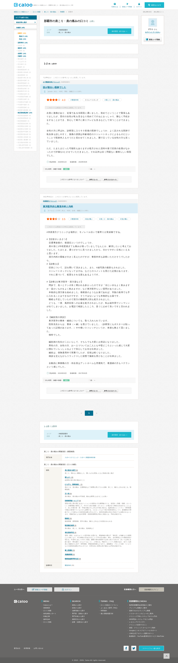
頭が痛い (89, 219)
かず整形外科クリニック (51, 82)
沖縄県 (62, 12)
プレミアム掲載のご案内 (138, 608)
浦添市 (22, 48)
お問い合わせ (38, 648)
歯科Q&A (46, 619)
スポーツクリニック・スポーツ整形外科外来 (80, 457)
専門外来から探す (78, 616)
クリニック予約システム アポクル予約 (143, 616)
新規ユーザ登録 (127, 7)
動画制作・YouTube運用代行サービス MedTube (146, 636)
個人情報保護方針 (107, 613)
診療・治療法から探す (80, 622)
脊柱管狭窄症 (69, 532)
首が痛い (124, 219)
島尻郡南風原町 (25, 113)
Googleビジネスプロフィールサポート (143, 630)
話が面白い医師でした (54, 87)
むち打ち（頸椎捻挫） (72, 484)
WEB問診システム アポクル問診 (141, 619)
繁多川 (23, 36)
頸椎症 (67, 518)
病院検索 (46, 608)
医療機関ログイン (151, 590)
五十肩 (67, 493)
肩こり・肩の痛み (50, 12)
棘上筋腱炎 (68, 550)
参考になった (93, 179)
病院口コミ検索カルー (21, 12)
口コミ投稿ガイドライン (109, 605)
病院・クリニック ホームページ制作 (142, 628)
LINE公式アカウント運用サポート (141, 633)
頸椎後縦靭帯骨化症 (72, 559)
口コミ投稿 (47, 622)
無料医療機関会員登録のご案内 (140, 605)
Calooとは (115, 7)
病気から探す (77, 605)
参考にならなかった (110, 179)
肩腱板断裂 (68, 554)
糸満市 (22, 53)
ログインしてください (152, 32)
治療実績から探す (78, 610)
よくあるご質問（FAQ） (109, 608)
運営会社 (17, 648)
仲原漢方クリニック (50, 201)
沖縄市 (22, 56)
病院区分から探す (78, 619)
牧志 (22, 39)
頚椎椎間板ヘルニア (72, 500)
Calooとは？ (48, 605)
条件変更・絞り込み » (119, 31)
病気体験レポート (49, 613)
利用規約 (104, 610)
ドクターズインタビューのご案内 (141, 613)
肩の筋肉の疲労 (70, 470)
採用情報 (27, 648)
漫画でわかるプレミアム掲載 (139, 610)
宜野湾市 (23, 43)
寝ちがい (68, 477)
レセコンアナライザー (137, 622)
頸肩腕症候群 (69, 525)
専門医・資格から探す (80, 613)
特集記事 (46, 616)
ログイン (139, 7)
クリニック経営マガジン (138, 625)
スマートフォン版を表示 (151, 648)
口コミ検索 (36, 12)
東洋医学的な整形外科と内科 (58, 206)
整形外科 (75, 100)
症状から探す (77, 608)
